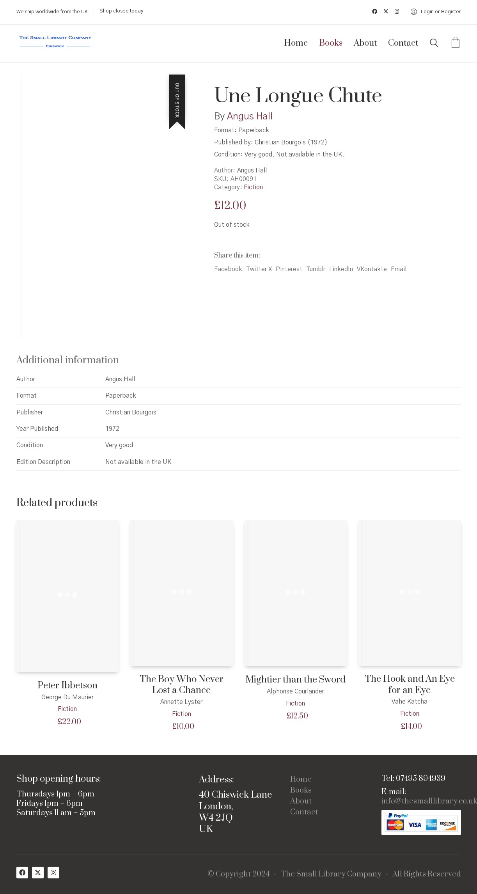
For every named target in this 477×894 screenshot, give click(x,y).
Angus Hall (250, 116)
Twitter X (259, 269)
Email (398, 269)
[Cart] (455, 43)
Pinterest (289, 269)
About (301, 801)
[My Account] (436, 12)
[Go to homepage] (55, 43)
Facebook (228, 269)
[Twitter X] (38, 872)
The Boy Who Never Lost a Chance (181, 685)
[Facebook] (22, 872)
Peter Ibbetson (67, 685)
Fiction (253, 187)
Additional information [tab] (67, 360)
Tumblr (315, 269)
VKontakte (372, 269)
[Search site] (434, 44)
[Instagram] (53, 872)
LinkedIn (341, 269)
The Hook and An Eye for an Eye (410, 685)
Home (301, 779)
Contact (304, 812)
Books (301, 790)
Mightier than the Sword (295, 680)
